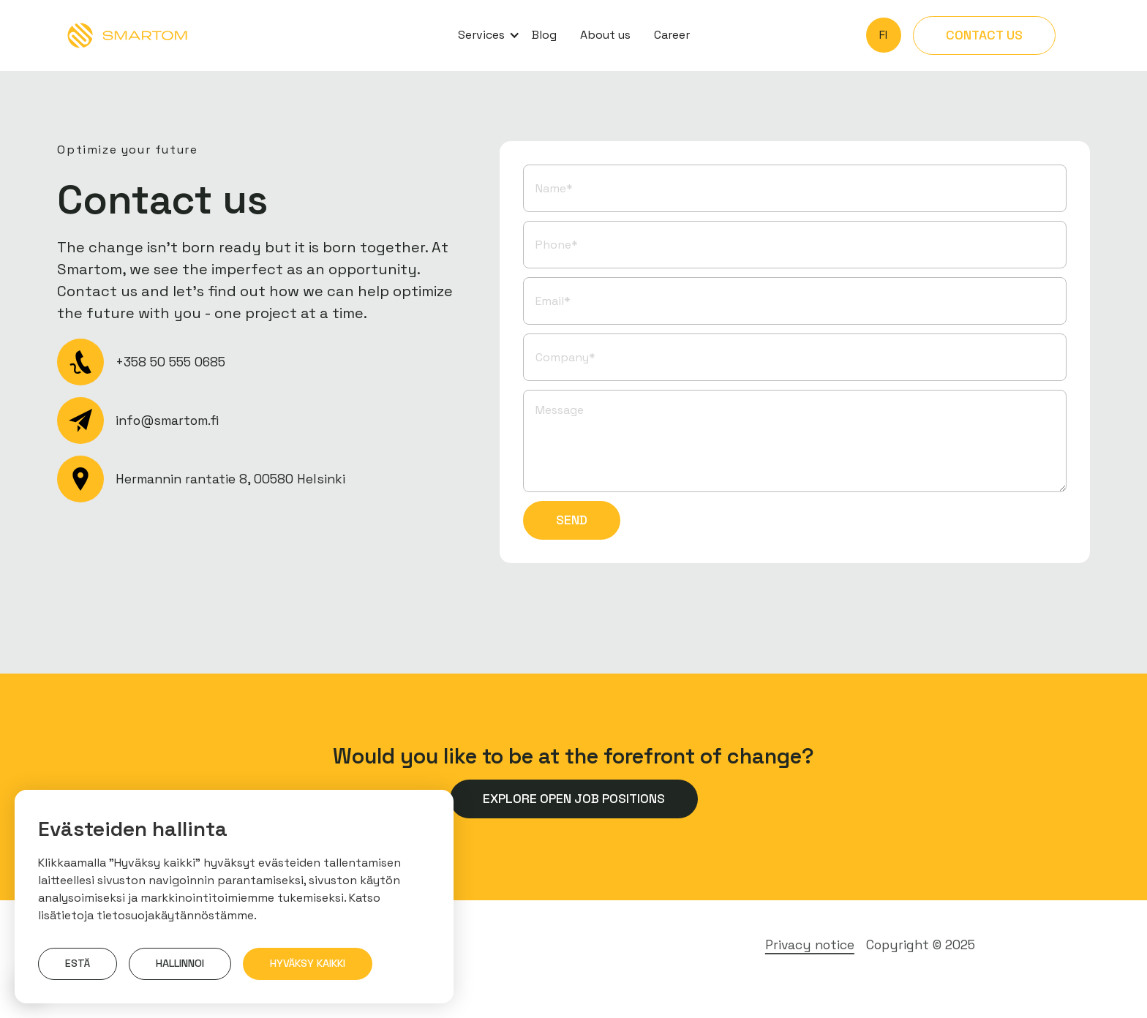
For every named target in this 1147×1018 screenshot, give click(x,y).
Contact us (984, 35)
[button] (483, 35)
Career (672, 34)
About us (605, 34)
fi (883, 34)
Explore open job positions (574, 799)
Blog (544, 34)
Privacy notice (809, 945)
